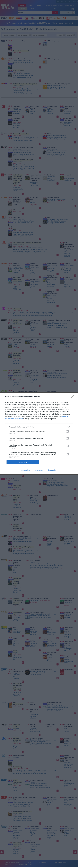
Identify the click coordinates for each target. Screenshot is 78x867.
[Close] (73, 397)
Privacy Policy (52, 470)
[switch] (67, 431)
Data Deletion (26, 470)
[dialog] (39, 433)
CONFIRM (23, 462)
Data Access (38, 470)
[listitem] (39, 427)
